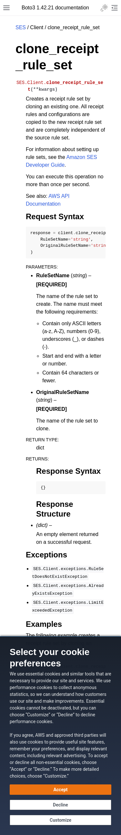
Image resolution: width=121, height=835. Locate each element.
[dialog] (60, 735)
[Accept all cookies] (60, 789)
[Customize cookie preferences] (60, 820)
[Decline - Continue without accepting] (60, 805)
